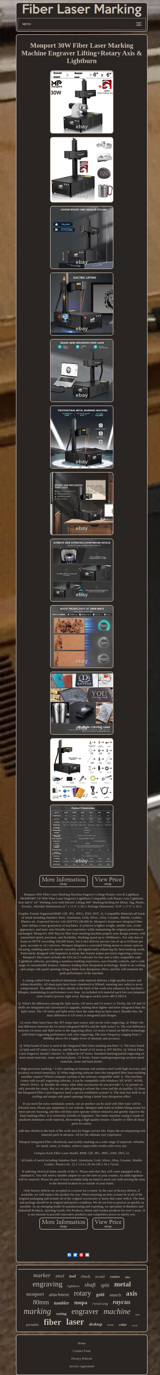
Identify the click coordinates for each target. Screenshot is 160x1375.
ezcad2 (100, 1276)
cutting (61, 1314)
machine (116, 1311)
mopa (80, 1302)
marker (41, 1275)
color (123, 1325)
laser (75, 1322)
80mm (41, 1302)
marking (37, 1311)
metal (122, 1284)
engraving (48, 1284)
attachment (59, 1294)
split (105, 1285)
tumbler (61, 1303)
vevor (110, 1325)
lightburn (74, 1286)
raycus (122, 1302)
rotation (115, 1276)
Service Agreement (81, 1366)
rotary (82, 1293)
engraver (85, 1311)
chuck (85, 1276)
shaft (90, 1285)
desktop (95, 1324)
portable (32, 1325)
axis (131, 1293)
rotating (100, 1304)
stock (135, 1325)
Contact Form (82, 1351)
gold (100, 1294)
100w (127, 1277)
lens (138, 1314)
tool (72, 1276)
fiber (52, 1322)
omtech (115, 1295)
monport (35, 1294)
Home (82, 1343)
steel (60, 1275)
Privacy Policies (81, 1358)
